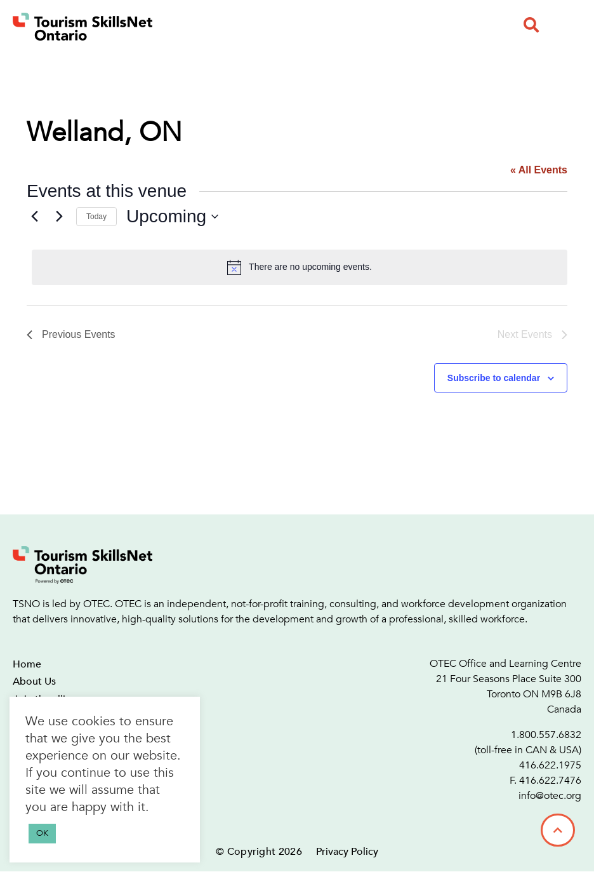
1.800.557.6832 (546, 735)
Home (27, 664)
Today (96, 216)
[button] (531, 25)
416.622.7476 (550, 781)
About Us (34, 681)
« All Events (538, 169)
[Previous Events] (34, 216)
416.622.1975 (550, 765)
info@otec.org (549, 796)
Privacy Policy (347, 851)
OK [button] (42, 833)
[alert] (299, 267)
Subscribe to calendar (493, 378)
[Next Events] (59, 216)
